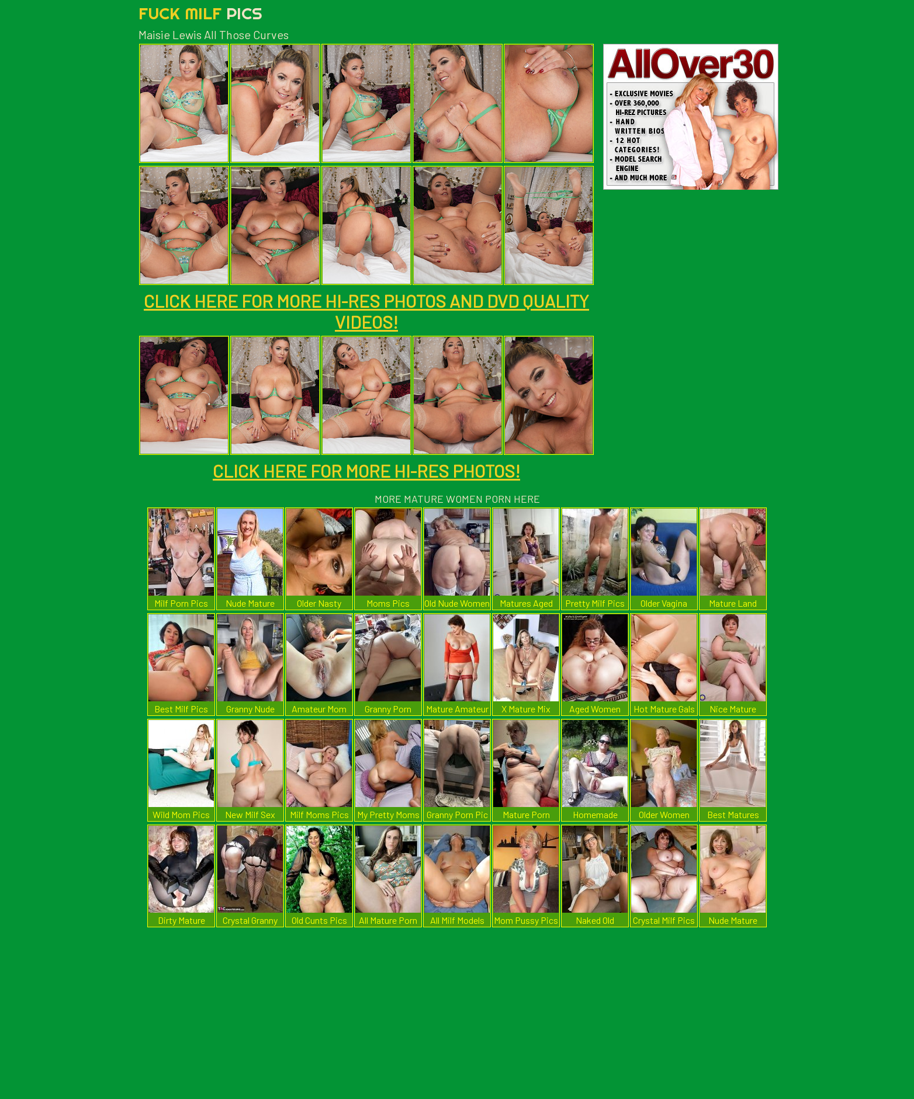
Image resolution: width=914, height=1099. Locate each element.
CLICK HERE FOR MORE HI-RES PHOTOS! (366, 470)
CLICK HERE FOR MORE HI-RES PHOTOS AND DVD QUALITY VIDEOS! (366, 311)
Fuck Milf (200, 13)
